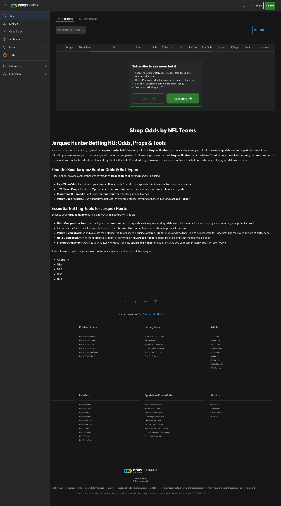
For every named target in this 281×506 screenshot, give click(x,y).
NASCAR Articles (216, 364)
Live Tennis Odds (85, 440)
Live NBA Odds (85, 404)
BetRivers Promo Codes (154, 424)
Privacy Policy (216, 412)
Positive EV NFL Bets (87, 344)
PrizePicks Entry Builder (154, 344)
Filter (259, 30)
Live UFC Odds (85, 432)
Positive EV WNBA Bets (88, 356)
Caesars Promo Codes (153, 420)
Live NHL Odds (85, 416)
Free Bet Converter (152, 356)
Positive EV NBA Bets (87, 336)
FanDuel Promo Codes (153, 412)
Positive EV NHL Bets (87, 348)
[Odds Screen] (25, 31)
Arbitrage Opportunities (154, 336)
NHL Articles (215, 360)
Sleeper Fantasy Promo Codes (156, 428)
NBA (59, 264)
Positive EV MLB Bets (87, 340)
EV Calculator (65, 228)
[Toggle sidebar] (5, 5)
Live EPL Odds (84, 436)
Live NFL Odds (84, 412)
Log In (256, 6)
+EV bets (123, 160)
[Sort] (171, 47)
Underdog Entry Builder (154, 348)
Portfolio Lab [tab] (87, 18)
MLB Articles (215, 352)
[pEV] (25, 16)
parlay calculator (104, 199)
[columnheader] (60, 47)
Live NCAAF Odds (86, 424)
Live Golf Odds (84, 428)
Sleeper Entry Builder (153, 352)
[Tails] (25, 55)
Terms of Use (215, 408)
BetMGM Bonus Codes (153, 404)
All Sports (63, 259)
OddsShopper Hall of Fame (150, 314)
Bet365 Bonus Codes (152, 408)
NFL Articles (215, 344)
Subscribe (182, 98)
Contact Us (214, 404)
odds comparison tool (126, 155)
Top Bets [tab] (65, 18)
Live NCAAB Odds (86, 420)
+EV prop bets (97, 189)
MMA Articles (215, 368)
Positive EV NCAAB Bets (88, 352)
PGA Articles (215, 356)
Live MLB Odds (85, 408)
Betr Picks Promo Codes (154, 436)
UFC (59, 274)
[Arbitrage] (25, 39)
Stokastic (214, 416)
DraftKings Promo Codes (154, 416)
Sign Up (270, 6)
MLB (59, 269)
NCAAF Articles (216, 348)
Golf (59, 279)
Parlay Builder (150, 340)
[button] (25, 47)
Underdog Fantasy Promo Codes (157, 432)
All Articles (214, 336)
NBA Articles (215, 340)
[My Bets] (25, 23)
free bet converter (196, 160)
